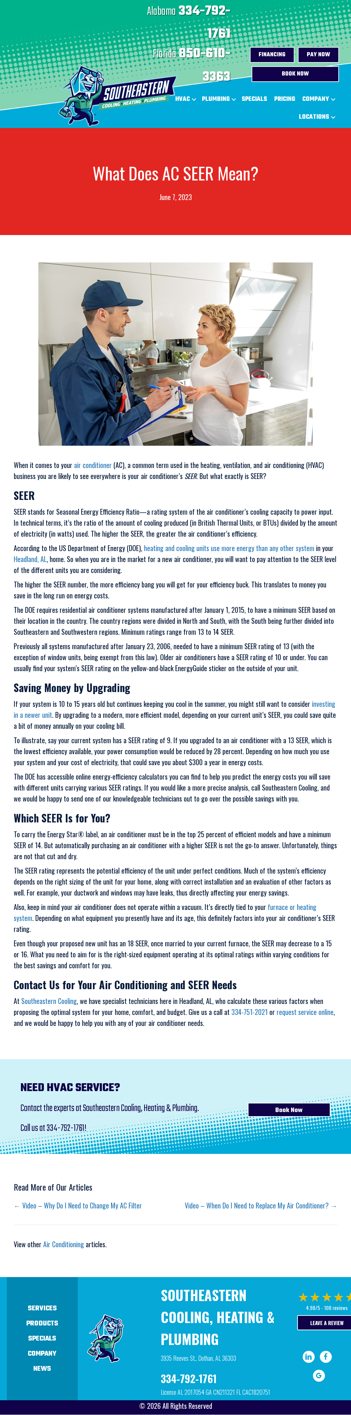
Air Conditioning (63, 1244)
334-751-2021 (249, 1012)
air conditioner (93, 465)
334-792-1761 (65, 1128)
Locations (314, 117)
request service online (305, 1012)
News (42, 1369)
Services (42, 1308)
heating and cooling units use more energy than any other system (228, 548)
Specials (254, 99)
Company (315, 99)
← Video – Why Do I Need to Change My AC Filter (78, 1205)
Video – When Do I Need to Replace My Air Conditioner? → (261, 1205)
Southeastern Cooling (49, 1001)
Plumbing (216, 99)
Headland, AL (30, 559)
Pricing (284, 99)
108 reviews (336, 1307)
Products (42, 1323)
